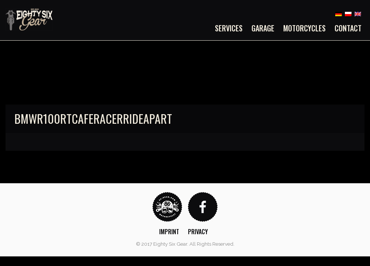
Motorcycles (304, 28)
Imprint (169, 232)
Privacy (198, 232)
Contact (348, 28)
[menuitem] (231, 28)
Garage (262, 28)
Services (229, 28)
